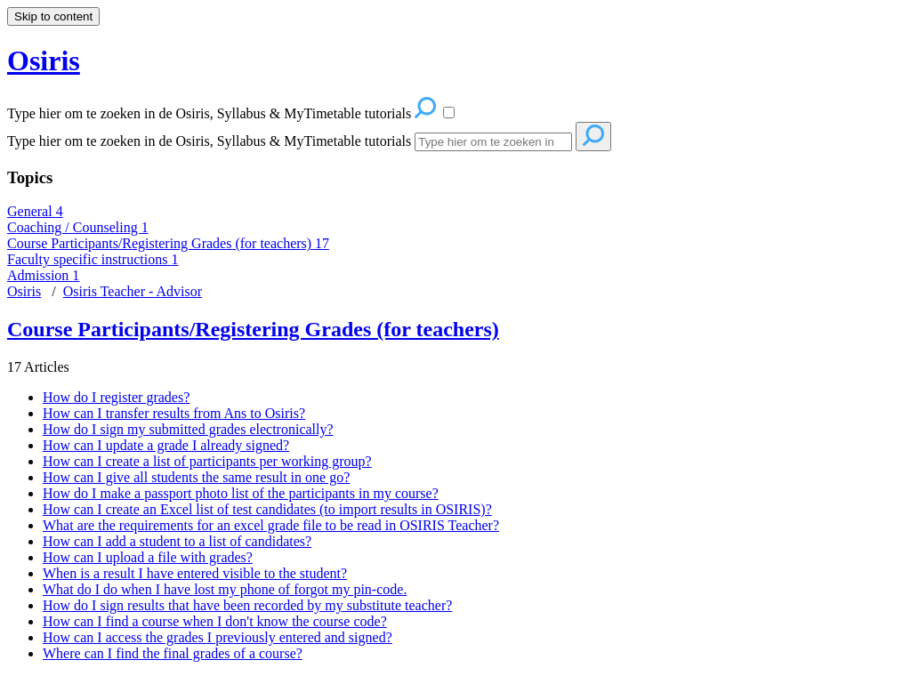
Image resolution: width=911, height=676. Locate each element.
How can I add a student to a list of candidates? (177, 541)
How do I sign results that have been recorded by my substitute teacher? (247, 605)
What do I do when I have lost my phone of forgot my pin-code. (225, 589)
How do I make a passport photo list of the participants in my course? (241, 493)
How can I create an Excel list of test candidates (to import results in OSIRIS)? (267, 509)
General (35, 211)
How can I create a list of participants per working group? (207, 461)
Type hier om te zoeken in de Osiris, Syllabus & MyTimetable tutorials (209, 141)
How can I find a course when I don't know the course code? (215, 621)
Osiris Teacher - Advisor (132, 291)
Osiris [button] (43, 60)
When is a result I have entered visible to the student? (195, 573)
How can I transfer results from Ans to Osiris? (174, 413)
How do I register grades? (116, 397)
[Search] (493, 142)
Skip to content (53, 16)
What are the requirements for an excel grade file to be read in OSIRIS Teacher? (271, 525)
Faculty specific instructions (92, 259)
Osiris (24, 291)
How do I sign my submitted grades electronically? (188, 429)
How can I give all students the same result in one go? (196, 477)
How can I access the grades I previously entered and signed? (217, 637)
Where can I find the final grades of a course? (172, 653)
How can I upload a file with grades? (148, 557)
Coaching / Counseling (78, 227)
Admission (43, 275)
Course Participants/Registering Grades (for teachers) (168, 243)
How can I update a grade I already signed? (166, 445)
